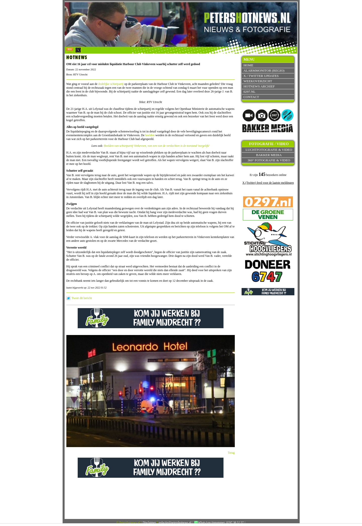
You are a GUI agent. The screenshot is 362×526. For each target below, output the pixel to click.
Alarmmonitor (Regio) (263, 70)
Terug (231, 452)
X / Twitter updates (261, 76)
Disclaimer (149, 522)
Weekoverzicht (257, 81)
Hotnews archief (259, 86)
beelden (150, 135)
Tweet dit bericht (82, 298)
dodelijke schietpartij (110, 84)
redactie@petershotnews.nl (175, 522)
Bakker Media (269, 155)
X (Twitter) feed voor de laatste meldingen (268, 182)
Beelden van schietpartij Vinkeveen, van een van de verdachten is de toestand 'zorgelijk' (156, 146)
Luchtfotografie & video (269, 150)
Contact (251, 97)
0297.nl (249, 91)
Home (248, 65)
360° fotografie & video (269, 160)
